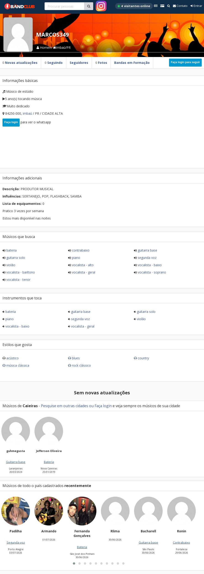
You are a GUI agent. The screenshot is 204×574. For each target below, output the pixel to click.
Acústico (12, 358)
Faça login (11, 122)
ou (91, 405)
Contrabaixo (80, 250)
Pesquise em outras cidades (64, 405)
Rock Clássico (81, 365)
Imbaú (28, 113)
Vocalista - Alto (82, 265)
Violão (10, 265)
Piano (75, 257)
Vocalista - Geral (83, 272)
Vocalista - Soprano (151, 272)
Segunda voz (146, 257)
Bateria (11, 250)
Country (143, 358)
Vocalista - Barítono (20, 272)
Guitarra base (147, 250)
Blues (76, 358)
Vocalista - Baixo (149, 265)
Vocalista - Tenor (17, 279)
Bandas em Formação (132, 62)
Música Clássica (17, 365)
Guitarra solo (15, 257)
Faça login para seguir (185, 62)
